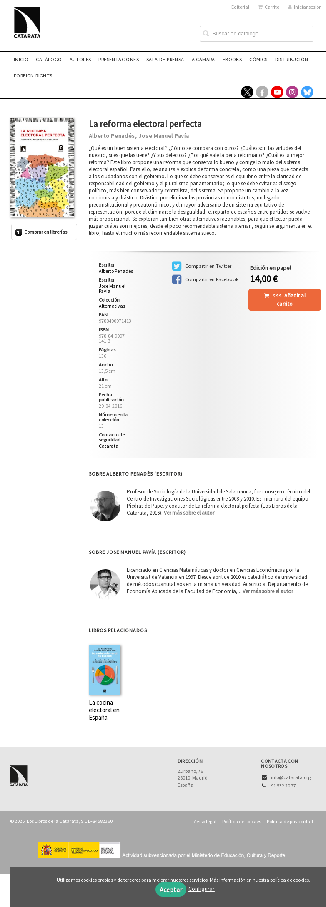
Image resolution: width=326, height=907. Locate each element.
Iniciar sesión (305, 7)
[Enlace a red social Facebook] (262, 92)
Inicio (21, 59)
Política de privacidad (290, 821)
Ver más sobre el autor (189, 512)
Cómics (258, 59)
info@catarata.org (291, 777)
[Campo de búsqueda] (256, 34)
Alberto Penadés (112, 136)
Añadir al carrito (289, 299)
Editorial (240, 7)
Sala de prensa (165, 59)
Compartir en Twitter (201, 266)
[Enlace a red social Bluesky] (307, 92)
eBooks (232, 59)
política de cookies (289, 880)
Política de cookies (241, 821)
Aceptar (171, 889)
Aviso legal (205, 821)
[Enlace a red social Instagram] (292, 92)
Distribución (291, 59)
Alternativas (112, 306)
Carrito (268, 7)
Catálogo (49, 59)
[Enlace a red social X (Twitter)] (247, 92)
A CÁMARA (203, 59)
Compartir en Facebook (205, 279)
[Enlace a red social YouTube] (277, 92)
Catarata (108, 446)
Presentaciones (118, 59)
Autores (80, 59)
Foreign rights (33, 75)
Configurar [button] (201, 888)
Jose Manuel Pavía (163, 136)
